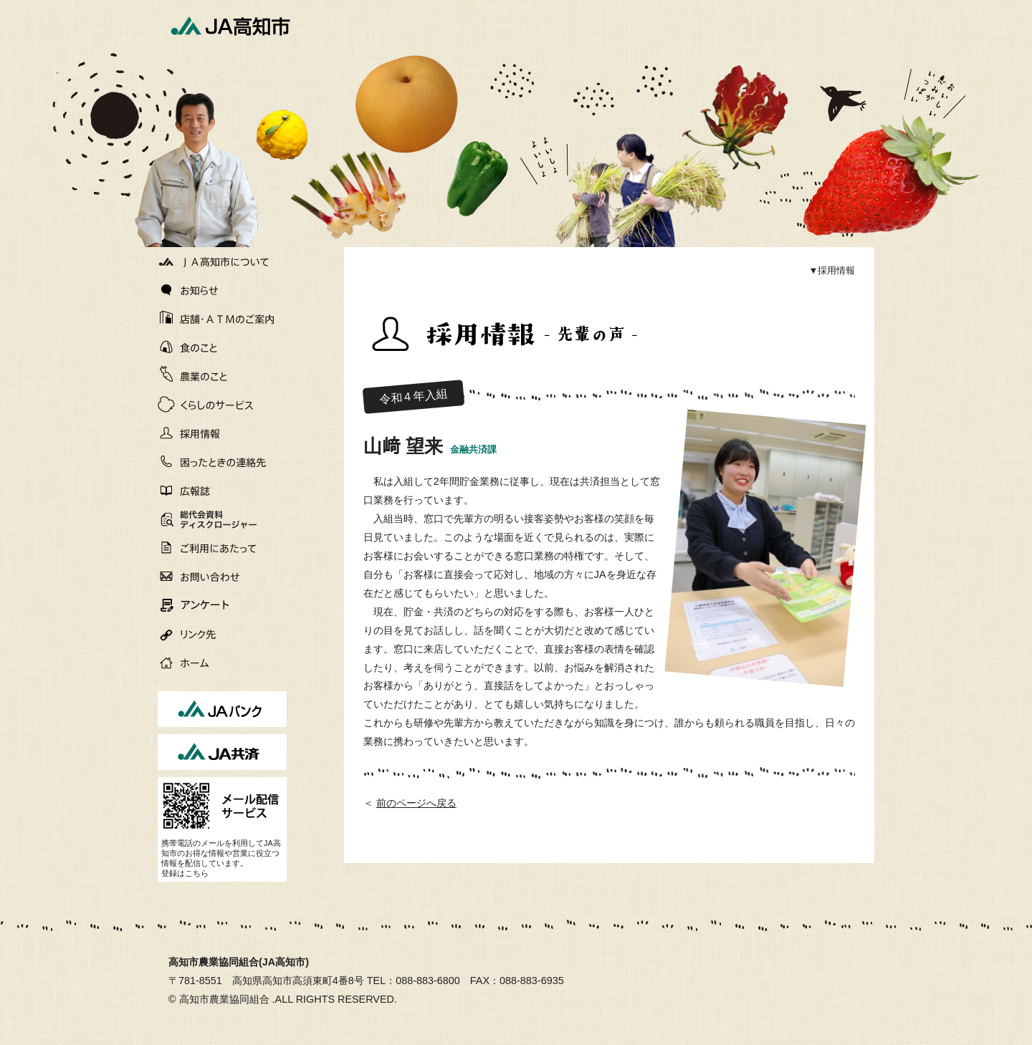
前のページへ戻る (416, 803)
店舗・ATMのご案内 (222, 318)
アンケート (222, 605)
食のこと (222, 347)
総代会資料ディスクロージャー (203, 521)
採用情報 (222, 433)
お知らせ (222, 290)
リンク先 (222, 634)
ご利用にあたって (222, 548)
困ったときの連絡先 (222, 462)
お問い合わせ (222, 576)
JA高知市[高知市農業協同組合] (229, 25)
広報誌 (222, 490)
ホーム (222, 662)
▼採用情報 (831, 270)
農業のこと (222, 376)
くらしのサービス (222, 404)
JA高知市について (222, 261)
